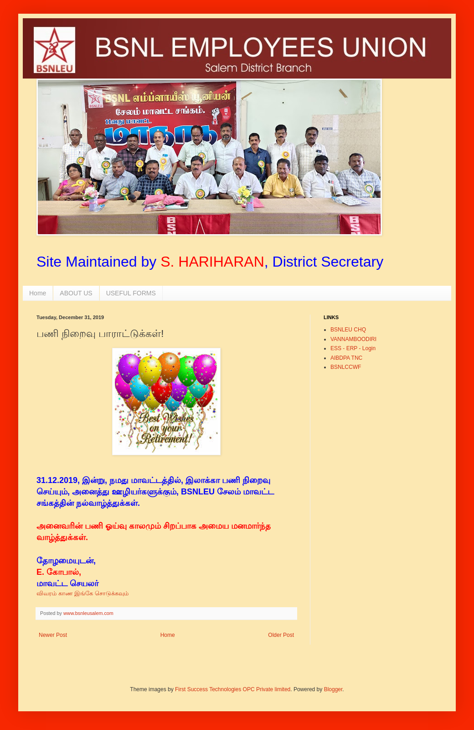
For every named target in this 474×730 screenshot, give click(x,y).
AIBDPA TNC (346, 358)
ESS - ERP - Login (353, 348)
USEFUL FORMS (131, 293)
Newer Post (53, 635)
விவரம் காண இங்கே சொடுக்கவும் (83, 593)
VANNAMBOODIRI (353, 339)
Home (37, 293)
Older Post (281, 635)
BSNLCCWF (345, 367)
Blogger (333, 689)
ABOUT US (76, 293)
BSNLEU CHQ (348, 329)
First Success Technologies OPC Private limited (232, 689)
